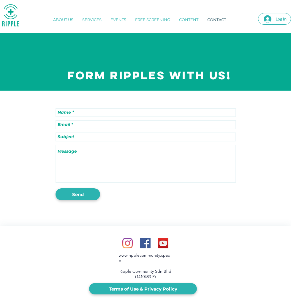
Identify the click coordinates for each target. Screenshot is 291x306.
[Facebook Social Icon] (145, 243)
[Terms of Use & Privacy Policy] (143, 288)
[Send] (78, 194)
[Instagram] (127, 243)
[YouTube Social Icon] (163, 243)
